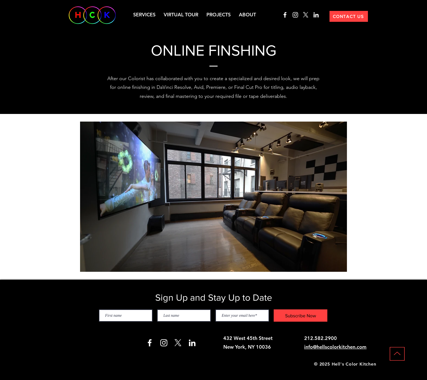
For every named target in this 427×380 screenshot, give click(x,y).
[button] (144, 15)
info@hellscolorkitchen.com (335, 347)
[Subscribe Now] (300, 315)
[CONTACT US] (349, 16)
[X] (305, 15)
